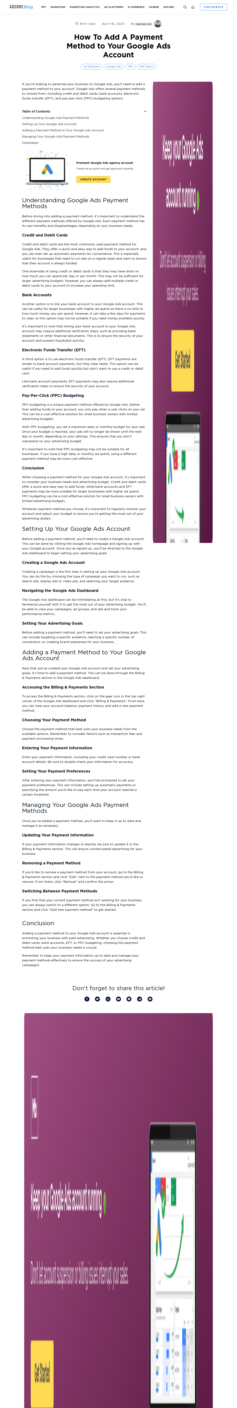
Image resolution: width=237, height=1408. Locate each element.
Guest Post (16, 1284)
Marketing (58, 7)
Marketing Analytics (85, 7)
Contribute (213, 7)
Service (59, 1322)
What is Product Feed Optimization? (119, 1278)
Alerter (59, 1273)
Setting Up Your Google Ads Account (49, 124)
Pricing (59, 1300)
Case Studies (62, 1327)
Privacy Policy (123, 1386)
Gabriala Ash (143, 23)
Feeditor (59, 1268)
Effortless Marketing (66, 1295)
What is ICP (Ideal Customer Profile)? (119, 1289)
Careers (112, 1239)
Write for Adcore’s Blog (23, 1300)
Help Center (61, 1305)
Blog (121, 1239)
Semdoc (59, 1289)
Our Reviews (17, 1305)
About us (16, 1268)
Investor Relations (20, 1273)
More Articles (118, 1206)
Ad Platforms (113, 7)
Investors (131, 1239)
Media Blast (61, 1278)
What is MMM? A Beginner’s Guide (118, 1273)
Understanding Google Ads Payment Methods (55, 117)
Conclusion (30, 142)
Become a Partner (20, 1289)
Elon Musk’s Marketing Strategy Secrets (121, 1284)
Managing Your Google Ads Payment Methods (55, 136)
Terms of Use (139, 1386)
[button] (145, 111)
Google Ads (114, 66)
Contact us (16, 1311)
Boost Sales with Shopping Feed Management (124, 1268)
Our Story (119, 1243)
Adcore (168, 7)
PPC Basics (146, 66)
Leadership (17, 1278)
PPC (43, 7)
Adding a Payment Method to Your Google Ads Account (63, 130)
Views (58, 1284)
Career (154, 7)
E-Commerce (136, 7)
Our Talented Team (21, 1295)
